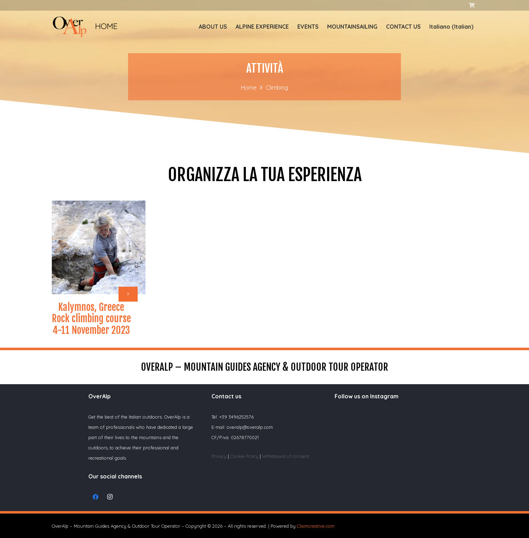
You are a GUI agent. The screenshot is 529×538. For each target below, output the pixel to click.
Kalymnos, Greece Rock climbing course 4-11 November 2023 (91, 318)
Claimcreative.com (316, 526)
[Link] (69, 26)
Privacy (218, 456)
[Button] (128, 294)
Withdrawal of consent (285, 456)
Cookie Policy (245, 456)
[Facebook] (95, 497)
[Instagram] (110, 497)
